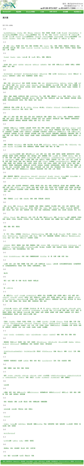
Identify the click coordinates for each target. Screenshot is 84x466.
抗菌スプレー (14, 128)
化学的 (34, 87)
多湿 (13, 209)
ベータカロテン (20, 334)
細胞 (24, 144)
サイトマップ (78, 461)
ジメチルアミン (45, 157)
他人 (41, 208)
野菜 (6, 394)
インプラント (45, 47)
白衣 (69, 295)
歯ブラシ (64, 297)
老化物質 (16, 448)
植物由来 (32, 168)
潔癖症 (50, 116)
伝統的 (36, 237)
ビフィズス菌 (57, 310)
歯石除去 (34, 155)
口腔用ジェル (52, 131)
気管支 (21, 100)
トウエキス (7, 245)
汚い (40, 96)
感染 (66, 85)
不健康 (39, 321)
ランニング (7, 416)
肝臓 (6, 87)
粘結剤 (30, 280)
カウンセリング (16, 83)
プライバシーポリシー (64, 461)
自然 (39, 155)
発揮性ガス (37, 297)
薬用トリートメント (33, 392)
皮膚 (56, 312)
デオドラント (26, 234)
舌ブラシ (71, 155)
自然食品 (40, 165)
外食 (9, 83)
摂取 (4, 187)
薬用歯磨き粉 (44, 392)
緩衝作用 (76, 208)
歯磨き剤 (41, 299)
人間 (36, 263)
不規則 (24, 321)
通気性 (18, 226)
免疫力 (32, 377)
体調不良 (72, 206)
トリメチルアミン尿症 (18, 247)
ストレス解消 (65, 176)
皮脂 (42, 312)
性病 (42, 185)
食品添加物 (40, 168)
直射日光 (77, 219)
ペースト (11, 334)
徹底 (51, 234)
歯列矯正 (73, 161)
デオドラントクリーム (38, 234)
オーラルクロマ (8, 73)
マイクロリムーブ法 (29, 351)
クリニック (57, 107)
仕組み (49, 163)
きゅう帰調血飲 (16, 98)
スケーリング (42, 176)
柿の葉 (58, 87)
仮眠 (13, 85)
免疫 (27, 377)
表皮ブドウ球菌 (27, 314)
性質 (56, 187)
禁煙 (38, 98)
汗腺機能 (75, 85)
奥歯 (50, 73)
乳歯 (28, 263)
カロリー (42, 85)
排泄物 (59, 295)
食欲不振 (29, 161)
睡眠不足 (16, 176)
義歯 (10, 96)
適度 (47, 234)
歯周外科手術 (70, 154)
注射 (42, 219)
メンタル (37, 377)
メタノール (25, 375)
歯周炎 (58, 154)
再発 (24, 146)
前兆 (5, 191)
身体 (14, 163)
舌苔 (42, 189)
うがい (19, 57)
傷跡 (27, 96)
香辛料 (34, 128)
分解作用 (7, 327)
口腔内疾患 (44, 131)
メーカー (10, 375)
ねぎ (9, 280)
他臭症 (36, 208)
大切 (63, 206)
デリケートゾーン (13, 236)
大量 (8, 208)
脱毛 (59, 209)
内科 (23, 256)
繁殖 (41, 301)
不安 (33, 325)
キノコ (60, 96)
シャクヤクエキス (70, 157)
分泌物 (34, 327)
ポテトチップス (52, 342)
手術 (37, 159)
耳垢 (59, 360)
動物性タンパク (7, 249)
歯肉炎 (23, 157)
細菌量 (37, 146)
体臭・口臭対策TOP (7, 461)
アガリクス (37, 33)
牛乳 (79, 96)
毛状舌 (48, 120)
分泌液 (28, 327)
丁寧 (44, 236)
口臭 (69, 131)
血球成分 (48, 118)
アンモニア (45, 38)
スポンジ (31, 178)
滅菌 (62, 377)
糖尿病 (19, 245)
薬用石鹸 (22, 394)
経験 (17, 116)
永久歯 (6, 64)
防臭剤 (20, 342)
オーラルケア (18, 73)
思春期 (16, 155)
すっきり (50, 176)
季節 (26, 100)
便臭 (74, 334)
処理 (40, 161)
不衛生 (6, 321)
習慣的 (17, 159)
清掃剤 (6, 189)
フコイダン (45, 321)
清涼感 (63, 185)
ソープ (16, 198)
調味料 (72, 219)
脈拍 (31, 360)
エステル (20, 64)
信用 (45, 163)
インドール (29, 47)
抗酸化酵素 (55, 133)
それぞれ (26, 198)
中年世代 (26, 219)
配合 (61, 299)
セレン (23, 187)
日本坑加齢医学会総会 (66, 263)
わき (5, 455)
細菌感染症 (30, 146)
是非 (46, 187)
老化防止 (6, 448)
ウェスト (12, 57)
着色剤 (8, 219)
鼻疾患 (16, 314)
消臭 (63, 167)
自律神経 (51, 161)
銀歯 (61, 98)
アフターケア (63, 34)
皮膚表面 (67, 312)
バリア (4, 299)
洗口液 (66, 189)
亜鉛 (51, 38)
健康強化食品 (75, 118)
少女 (59, 159)
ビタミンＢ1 (63, 308)
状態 (17, 168)
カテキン (70, 83)
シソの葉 (55, 155)
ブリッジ (44, 323)
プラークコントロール (16, 323)
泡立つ (73, 38)
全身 (9, 191)
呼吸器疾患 (58, 129)
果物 (13, 107)
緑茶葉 (14, 425)
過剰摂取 (52, 87)
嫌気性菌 (24, 120)
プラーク (6, 323)
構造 (77, 133)
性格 (9, 185)
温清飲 (36, 75)
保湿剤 (33, 342)
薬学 (10, 392)
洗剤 (71, 189)
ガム (17, 85)
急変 (5, 98)
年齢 (20, 280)
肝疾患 (11, 88)
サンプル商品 (18, 146)
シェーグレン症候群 (14, 154)
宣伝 (56, 189)
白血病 (44, 297)
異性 (41, 46)
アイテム (19, 33)
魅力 (39, 360)
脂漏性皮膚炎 (18, 165)
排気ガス (48, 299)
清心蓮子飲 (77, 187)
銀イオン (32, 98)
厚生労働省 (75, 129)
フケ (34, 321)
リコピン (6, 424)
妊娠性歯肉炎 (37, 265)
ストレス (57, 176)
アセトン (21, 34)
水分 (59, 178)
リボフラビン (22, 424)
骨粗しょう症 (10, 129)
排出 (44, 295)
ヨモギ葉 (14, 409)
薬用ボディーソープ (54, 392)
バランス (77, 297)
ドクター (43, 245)
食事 (6, 161)
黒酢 (31, 109)
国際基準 (53, 135)
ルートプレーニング (9, 433)
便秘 (62, 334)
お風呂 (19, 75)
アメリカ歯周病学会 (27, 36)
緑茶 (9, 425)
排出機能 (49, 295)
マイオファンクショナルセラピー (13, 351)
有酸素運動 (44, 401)
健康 (62, 118)
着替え (6, 96)
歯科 (23, 154)
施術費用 (72, 185)
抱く (52, 46)
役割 (71, 392)
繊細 (37, 187)
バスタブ (20, 297)
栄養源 (67, 64)
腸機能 (57, 219)
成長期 (32, 185)
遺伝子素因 (6, 47)
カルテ (28, 85)
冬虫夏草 (48, 247)
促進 (21, 198)
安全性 (55, 38)
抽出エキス (24, 217)
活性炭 (64, 87)
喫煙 (44, 96)
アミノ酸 (5, 36)
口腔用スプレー (61, 131)
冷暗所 (26, 440)
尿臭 (24, 265)
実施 (10, 157)
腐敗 (70, 321)
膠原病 (75, 135)
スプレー (9, 178)
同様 (14, 249)
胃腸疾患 (66, 46)
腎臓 (5, 163)
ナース (6, 256)
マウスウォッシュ (47, 351)
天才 (13, 237)
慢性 (5, 353)
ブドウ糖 (52, 321)
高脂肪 (38, 135)
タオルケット (23, 208)
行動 (12, 135)
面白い (41, 75)
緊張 (46, 98)
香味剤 (22, 135)
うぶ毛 (33, 57)
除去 (32, 167)
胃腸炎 (60, 46)
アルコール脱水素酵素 (71, 36)
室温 (76, 155)
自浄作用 (33, 165)
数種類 (64, 178)
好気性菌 (27, 133)
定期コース (64, 236)
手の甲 (68, 234)
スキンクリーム (25, 176)
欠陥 (29, 116)
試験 (41, 154)
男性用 (63, 208)
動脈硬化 (32, 245)
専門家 (61, 189)
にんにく (48, 263)
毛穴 (39, 120)
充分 (10, 167)
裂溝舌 (32, 440)
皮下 (20, 308)
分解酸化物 (16, 325)
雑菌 (47, 146)
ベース (6, 334)
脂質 (74, 163)
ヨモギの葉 (7, 409)
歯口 (77, 295)
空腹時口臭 (7, 107)
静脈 (50, 185)
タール (10, 206)
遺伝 (78, 46)
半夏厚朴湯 (35, 301)
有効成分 (10, 401)
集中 (22, 159)
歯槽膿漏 (44, 155)
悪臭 (43, 33)
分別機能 (44, 327)
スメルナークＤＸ (40, 178)
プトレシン (59, 321)
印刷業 (12, 49)
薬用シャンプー (21, 392)
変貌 (70, 334)
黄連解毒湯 (29, 75)
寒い (66, 144)
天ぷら (35, 236)
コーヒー (73, 128)
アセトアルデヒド (74, 33)
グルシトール (6, 109)
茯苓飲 (29, 321)
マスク (70, 351)
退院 (14, 206)
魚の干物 (29, 144)
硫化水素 (29, 424)
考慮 (8, 135)
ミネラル (25, 360)
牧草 (28, 342)
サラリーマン (73, 144)
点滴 (31, 236)
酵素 (43, 128)
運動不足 (48, 57)
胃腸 (56, 46)
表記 (14, 312)
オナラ (70, 73)
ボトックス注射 (63, 342)
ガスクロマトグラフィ (52, 83)
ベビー (28, 334)
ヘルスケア (52, 334)
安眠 (39, 38)
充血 (6, 167)
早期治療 (40, 198)
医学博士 (67, 47)
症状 (63, 159)
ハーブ (16, 295)
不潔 (37, 325)
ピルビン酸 (27, 312)
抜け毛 (6, 273)
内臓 (59, 256)
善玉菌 (42, 187)
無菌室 (10, 368)
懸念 (54, 116)
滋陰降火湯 (26, 165)
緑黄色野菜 (51, 424)
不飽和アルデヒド (55, 325)
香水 (39, 128)
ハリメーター (11, 299)
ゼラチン (17, 187)
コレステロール (38, 129)
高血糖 (32, 135)
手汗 (8, 234)
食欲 (24, 161)
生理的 (26, 189)
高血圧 (27, 135)
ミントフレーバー (47, 360)
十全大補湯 (16, 167)
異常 (52, 47)
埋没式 (39, 351)
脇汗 (9, 455)
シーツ (6, 154)
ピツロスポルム (36, 310)
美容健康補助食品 (8, 314)
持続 (50, 155)
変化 (66, 334)
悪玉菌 (53, 33)
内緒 (27, 256)
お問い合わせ (41, 461)
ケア (9, 116)
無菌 (5, 368)
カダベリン (63, 83)
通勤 (9, 226)
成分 (46, 185)
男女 (75, 209)
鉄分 (9, 237)
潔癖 (45, 116)
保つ (79, 209)
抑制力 (30, 409)
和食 (33, 455)
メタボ (39, 375)
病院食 (10, 312)
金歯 (57, 98)
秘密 (68, 310)
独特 (32, 249)
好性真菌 (33, 133)
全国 (33, 187)
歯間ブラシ (10, 295)
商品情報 (23, 461)
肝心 (15, 88)
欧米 (23, 75)
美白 (51, 310)
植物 (20, 161)
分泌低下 (23, 325)
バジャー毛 (13, 297)
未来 (35, 360)
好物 (39, 133)
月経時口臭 (39, 116)
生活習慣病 (20, 189)
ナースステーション (14, 256)
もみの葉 (6, 385)
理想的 (76, 424)
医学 (22, 46)
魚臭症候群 (25, 98)
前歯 (55, 351)
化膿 (75, 83)
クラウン (29, 107)
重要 (33, 159)
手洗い (12, 234)
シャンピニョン (9, 159)
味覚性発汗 (13, 360)
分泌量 (39, 327)
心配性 (35, 163)
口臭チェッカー (76, 131)
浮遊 (79, 321)
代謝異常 (47, 206)
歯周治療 (5, 155)
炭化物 (64, 209)
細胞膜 (42, 146)
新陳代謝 (19, 163)
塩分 (49, 64)
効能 (63, 129)
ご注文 (35, 461)
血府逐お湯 (56, 118)
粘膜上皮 (35, 280)
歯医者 (39, 295)
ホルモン (71, 342)
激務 (21, 116)
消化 (52, 167)
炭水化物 (70, 209)
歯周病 (11, 155)
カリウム (22, 85)
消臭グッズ (69, 167)
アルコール (38, 36)
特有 (28, 249)
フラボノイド (37, 323)
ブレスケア (65, 323)
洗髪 (79, 189)
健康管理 (76, 116)
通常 (13, 226)
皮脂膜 (52, 312)
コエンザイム (65, 128)
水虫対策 (64, 360)
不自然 (47, 325)
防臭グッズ (13, 342)
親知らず (76, 73)
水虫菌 (20, 360)
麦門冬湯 (70, 299)
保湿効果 (36, 344)
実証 (71, 165)
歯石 (28, 155)
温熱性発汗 (12, 75)
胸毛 (18, 368)
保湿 (31, 344)
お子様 (54, 73)
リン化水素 (69, 424)
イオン (12, 46)
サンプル (10, 146)
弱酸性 (76, 165)
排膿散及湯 (55, 299)
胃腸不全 (72, 46)
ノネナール (10, 288)
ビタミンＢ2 (72, 308)
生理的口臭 (56, 185)
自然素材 (46, 165)
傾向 (21, 118)
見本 (55, 360)
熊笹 (22, 109)
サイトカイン (18, 144)
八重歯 (6, 392)
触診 (10, 161)
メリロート (21, 377)
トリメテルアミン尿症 (32, 247)
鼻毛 (48, 297)
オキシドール (43, 73)
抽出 (18, 217)
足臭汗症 (47, 198)
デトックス (62, 234)
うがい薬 (24, 57)
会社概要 (48, 461)
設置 (8, 187)
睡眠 (5, 176)
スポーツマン (23, 178)
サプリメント (47, 144)
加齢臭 (39, 87)
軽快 (13, 116)
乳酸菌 (23, 263)
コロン (46, 129)
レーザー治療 (7, 440)
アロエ (19, 38)
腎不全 (40, 163)
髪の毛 (8, 85)
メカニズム (17, 375)
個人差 (51, 129)
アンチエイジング (31, 38)
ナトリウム (43, 256)
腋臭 (13, 66)
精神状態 (32, 189)
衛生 (10, 64)
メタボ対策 (46, 375)
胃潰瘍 (18, 46)
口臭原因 (21, 128)
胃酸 (30, 46)
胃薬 (26, 46)
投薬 (38, 245)
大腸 (67, 206)
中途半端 (19, 219)
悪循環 (48, 33)
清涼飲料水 (12, 189)
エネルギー (44, 64)
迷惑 (5, 375)
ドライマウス (55, 245)
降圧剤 (16, 135)
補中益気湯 (49, 344)
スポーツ (15, 178)
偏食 (58, 334)
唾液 (12, 208)
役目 (14, 392)
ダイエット (20, 206)
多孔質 (8, 209)
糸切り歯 (12, 47)
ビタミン (48, 308)
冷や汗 (72, 310)
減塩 (65, 116)
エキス (15, 64)
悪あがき (27, 455)
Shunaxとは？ (16, 461)
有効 (5, 401)
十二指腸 (27, 159)
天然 (17, 237)
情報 (13, 168)
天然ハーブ (23, 237)
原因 (35, 120)
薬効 (75, 392)
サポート (54, 144)
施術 (67, 185)
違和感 (57, 47)
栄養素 (78, 64)
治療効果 (73, 217)
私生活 (69, 163)
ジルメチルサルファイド (62, 161)
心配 (25, 163)
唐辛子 (13, 245)
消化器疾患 (58, 167)
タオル (16, 208)
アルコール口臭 (58, 36)
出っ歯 (55, 234)
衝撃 (75, 167)
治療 (68, 217)
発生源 (25, 301)
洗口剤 (28, 187)
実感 (67, 165)
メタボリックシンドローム (58, 375)
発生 (20, 301)
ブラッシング (28, 323)
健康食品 (18, 120)
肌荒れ (26, 297)
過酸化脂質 (45, 87)
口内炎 (53, 128)
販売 (45, 301)
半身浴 (31, 299)
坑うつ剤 (20, 133)
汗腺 (70, 85)
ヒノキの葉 (45, 310)
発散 (10, 301)
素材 (31, 198)
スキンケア (34, 176)
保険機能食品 (24, 344)
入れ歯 (23, 47)
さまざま (61, 144)
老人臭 (23, 448)
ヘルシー (45, 334)
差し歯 (36, 144)
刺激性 (55, 163)
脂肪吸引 (5, 165)
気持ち (69, 96)
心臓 (79, 161)
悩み (67, 256)
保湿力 (42, 344)
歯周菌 (63, 154)
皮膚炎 (61, 312)
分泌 (24, 327)
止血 (37, 154)
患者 (61, 85)
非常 (72, 312)
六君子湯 (32, 448)
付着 (70, 325)
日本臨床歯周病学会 (11, 265)
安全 (23, 38)
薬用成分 (15, 394)
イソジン (46, 46)
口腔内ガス (28, 131)
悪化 (50, 34)
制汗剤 (51, 187)
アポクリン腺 (75, 34)
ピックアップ (26, 310)
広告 (43, 133)
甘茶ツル (64, 38)
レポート (15, 440)
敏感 (35, 314)
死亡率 (64, 163)
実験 (6, 157)
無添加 (27, 368)
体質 (21, 209)
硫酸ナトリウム (38, 424)
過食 (39, 83)
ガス (43, 83)
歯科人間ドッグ (30, 154)
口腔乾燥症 (8, 131)
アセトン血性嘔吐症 (31, 34)
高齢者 (58, 128)
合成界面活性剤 (45, 135)
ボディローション (42, 342)
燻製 (5, 116)
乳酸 (18, 263)
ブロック (9, 325)
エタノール (28, 64)
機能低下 (53, 96)
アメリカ (18, 36)
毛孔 (43, 120)
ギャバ (74, 96)
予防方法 (20, 409)
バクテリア (6, 297)
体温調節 (31, 206)
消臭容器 (53, 159)
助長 (28, 167)
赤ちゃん (30, 33)
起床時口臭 (21, 96)
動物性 (77, 247)
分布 (28, 325)
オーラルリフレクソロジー (30, 73)
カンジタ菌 (56, 85)
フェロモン (12, 321)
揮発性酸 (73, 98)
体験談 (41, 206)
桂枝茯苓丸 (27, 118)
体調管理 (26, 209)
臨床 (57, 424)
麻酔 (65, 351)
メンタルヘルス (55, 377)
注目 (30, 217)
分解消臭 (14, 327)
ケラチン (59, 116)
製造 (38, 189)
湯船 (15, 401)
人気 (54, 168)
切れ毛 (40, 100)
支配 (59, 163)
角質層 (28, 83)
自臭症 (78, 154)
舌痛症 (47, 189)
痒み (19, 88)
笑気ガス (42, 159)
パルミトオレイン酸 (22, 299)
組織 (35, 198)
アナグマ (55, 34)
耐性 (59, 206)
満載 (79, 351)
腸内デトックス (48, 217)
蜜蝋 (69, 360)
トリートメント (72, 245)
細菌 (5, 144)
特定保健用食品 (21, 249)
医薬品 (74, 47)
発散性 (15, 301)
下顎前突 (64, 155)
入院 (14, 263)
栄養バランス (60, 64)
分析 (19, 327)
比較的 (37, 312)
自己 (45, 154)
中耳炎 (14, 219)
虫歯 (14, 368)
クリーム (35, 107)
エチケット (36, 64)
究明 (9, 98)
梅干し (39, 57)
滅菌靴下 (67, 377)
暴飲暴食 (6, 342)
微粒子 (77, 312)
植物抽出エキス (24, 168)
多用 (17, 209)
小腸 (43, 167)
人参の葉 (55, 263)
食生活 (15, 161)
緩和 (4, 209)
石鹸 (78, 185)
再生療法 (10, 144)
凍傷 (54, 247)
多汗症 (31, 208)
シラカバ (45, 161)
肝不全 (16, 87)
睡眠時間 (10, 176)
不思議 (41, 325)
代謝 (40, 209)
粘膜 (13, 280)
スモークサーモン (52, 178)
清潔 (66, 187)
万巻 (75, 351)
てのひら (74, 234)
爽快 (5, 198)
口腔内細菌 (36, 131)
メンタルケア (45, 377)
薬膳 (10, 394)
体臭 (5, 206)
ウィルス (6, 57)
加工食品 (34, 83)
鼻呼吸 (53, 297)
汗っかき (64, 33)
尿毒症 (29, 265)
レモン (21, 440)
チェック (12, 217)
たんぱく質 (69, 208)
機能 (48, 96)
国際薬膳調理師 (62, 135)
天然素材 (30, 237)
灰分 (36, 299)
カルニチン (35, 85)
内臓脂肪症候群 (34, 256)
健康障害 (5, 120)
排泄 (55, 295)
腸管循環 (47, 219)
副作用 (75, 325)
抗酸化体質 (63, 133)
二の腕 (6, 263)
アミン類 (11, 36)
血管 (33, 116)
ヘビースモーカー (36, 334)
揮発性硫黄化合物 (13, 100)
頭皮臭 (65, 247)
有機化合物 (36, 401)
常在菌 (8, 168)
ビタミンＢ (56, 308)
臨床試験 (62, 424)
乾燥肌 (11, 87)
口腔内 (21, 131)
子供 (17, 129)
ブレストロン (73, 323)
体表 (32, 209)
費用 (77, 310)
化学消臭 (27, 87)
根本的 (70, 135)
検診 (8, 118)
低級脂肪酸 (50, 236)
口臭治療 (28, 128)
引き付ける (33, 308)
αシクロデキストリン (10, 33)
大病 (78, 206)
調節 (41, 217)
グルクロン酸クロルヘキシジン (70, 107)
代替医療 (54, 209)
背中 (12, 187)
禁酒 (42, 98)
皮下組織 (25, 308)
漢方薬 (22, 87)
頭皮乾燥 (59, 247)
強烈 (35, 100)
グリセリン (49, 107)
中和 (34, 217)
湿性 (38, 157)
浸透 (50, 168)
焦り (39, 34)
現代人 (12, 118)
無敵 (22, 368)
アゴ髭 (58, 33)
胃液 (8, 46)
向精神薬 (14, 133)
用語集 (72, 461)
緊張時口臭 (52, 98)
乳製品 (20, 265)
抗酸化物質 (71, 133)
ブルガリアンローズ (54, 323)
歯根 (53, 154)
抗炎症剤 (6, 128)
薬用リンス (65, 392)
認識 (44, 265)
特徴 (48, 245)
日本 (10, 263)
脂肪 (78, 163)
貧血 (33, 312)
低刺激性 (57, 236)
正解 (5, 185)
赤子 (25, 33)
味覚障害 (6, 360)
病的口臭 (19, 312)
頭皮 (23, 245)
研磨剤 (31, 120)
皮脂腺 (47, 312)
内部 (63, 256)
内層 (55, 256)
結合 (43, 118)
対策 (36, 209)
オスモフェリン (62, 73)
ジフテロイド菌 (31, 157)
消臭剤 (48, 159)
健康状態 (11, 120)
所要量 (23, 167)
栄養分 (4, 66)
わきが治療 (15, 455)
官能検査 (75, 87)
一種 (8, 49)
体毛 (4, 208)
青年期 (37, 185)
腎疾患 (58, 168)
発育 (31, 297)
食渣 (46, 168)
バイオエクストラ (31, 295)
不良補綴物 (65, 325)
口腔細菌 (15, 131)
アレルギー (12, 38)
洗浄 (75, 189)
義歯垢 (15, 96)
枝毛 (9, 66)
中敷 (31, 219)
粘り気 (25, 280)
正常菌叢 (61, 187)
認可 (32, 263)
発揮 (6, 301)
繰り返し (42, 107)
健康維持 (70, 116)
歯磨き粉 (70, 297)
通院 (5, 226)
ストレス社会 (74, 176)
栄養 (53, 64)
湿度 (14, 157)
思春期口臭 (23, 155)
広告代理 (48, 133)
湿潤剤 (63, 165)
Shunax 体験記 (29, 461)
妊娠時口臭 (42, 263)
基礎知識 (67, 98)
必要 (20, 314)
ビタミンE (9, 310)
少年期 (76, 159)
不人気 (66, 321)
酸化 (51, 146)
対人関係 (53, 206)
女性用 (35, 161)
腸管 (52, 219)
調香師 (67, 219)
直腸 (55, 217)
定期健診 (18, 234)
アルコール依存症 (48, 36)
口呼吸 (17, 107)
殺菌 (40, 144)
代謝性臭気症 (46, 209)
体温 (26, 206)
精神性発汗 (26, 185)
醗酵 (29, 301)
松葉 (47, 167)
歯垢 (49, 154)
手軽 (40, 236)
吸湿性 (30, 100)
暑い (46, 34)
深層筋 (10, 163)
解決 (5, 83)
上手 (67, 159)
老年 (27, 448)
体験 (37, 206)
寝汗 (5, 280)
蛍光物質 (34, 118)
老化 (11, 448)
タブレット (56, 208)
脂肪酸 (11, 165)
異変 (18, 47)
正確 (13, 185)
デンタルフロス (23, 236)
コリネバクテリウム (26, 129)
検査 (4, 118)
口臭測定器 (7, 133)
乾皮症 (69, 87)
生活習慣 (18, 185)
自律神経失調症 (55, 165)
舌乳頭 (52, 189)
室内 (19, 157)
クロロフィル (15, 109)
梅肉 (65, 299)
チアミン (6, 217)
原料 (17, 118)
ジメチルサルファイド (57, 157)
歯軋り (65, 295)
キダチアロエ (34, 96)
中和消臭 (36, 219)
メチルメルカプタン (11, 377)
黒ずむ (26, 109)
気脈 (64, 96)
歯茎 (73, 295)
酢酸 (58, 146)
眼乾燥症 (48, 85)
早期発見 (10, 198)
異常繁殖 (35, 46)
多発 (50, 208)
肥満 (64, 310)
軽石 (39, 118)
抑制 (30, 401)
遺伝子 (62, 47)
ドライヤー (63, 245)
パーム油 (22, 295)
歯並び (58, 297)
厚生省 (68, 129)
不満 (75, 321)
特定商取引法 (54, 461)
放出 (24, 342)
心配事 (30, 163)
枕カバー (60, 351)
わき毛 (21, 455)
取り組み (42, 247)
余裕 (26, 409)
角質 (23, 83)
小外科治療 (38, 167)
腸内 (62, 219)
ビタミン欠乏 (17, 310)
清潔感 (71, 187)
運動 (43, 57)
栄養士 (72, 64)
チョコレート (61, 217)
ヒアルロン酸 (7, 308)
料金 (45, 424)
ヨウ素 (20, 401)
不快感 (19, 321)
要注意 (25, 401)
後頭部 (48, 128)
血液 (25, 116)
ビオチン (15, 308)
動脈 (27, 245)
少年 (71, 159)
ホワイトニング (14, 344)
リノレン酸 (13, 424)
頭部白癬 (71, 247)
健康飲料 (67, 118)
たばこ (45, 208)
